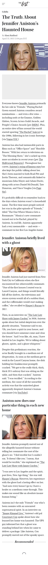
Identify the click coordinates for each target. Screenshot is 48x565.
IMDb (35, 125)
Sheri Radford (11, 35)
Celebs (5, 12)
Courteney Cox (9, 517)
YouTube (22, 392)
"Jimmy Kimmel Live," (13, 513)
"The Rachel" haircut (29, 132)
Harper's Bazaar (33, 305)
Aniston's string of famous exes (25, 166)
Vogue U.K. (12, 139)
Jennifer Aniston (27, 103)
